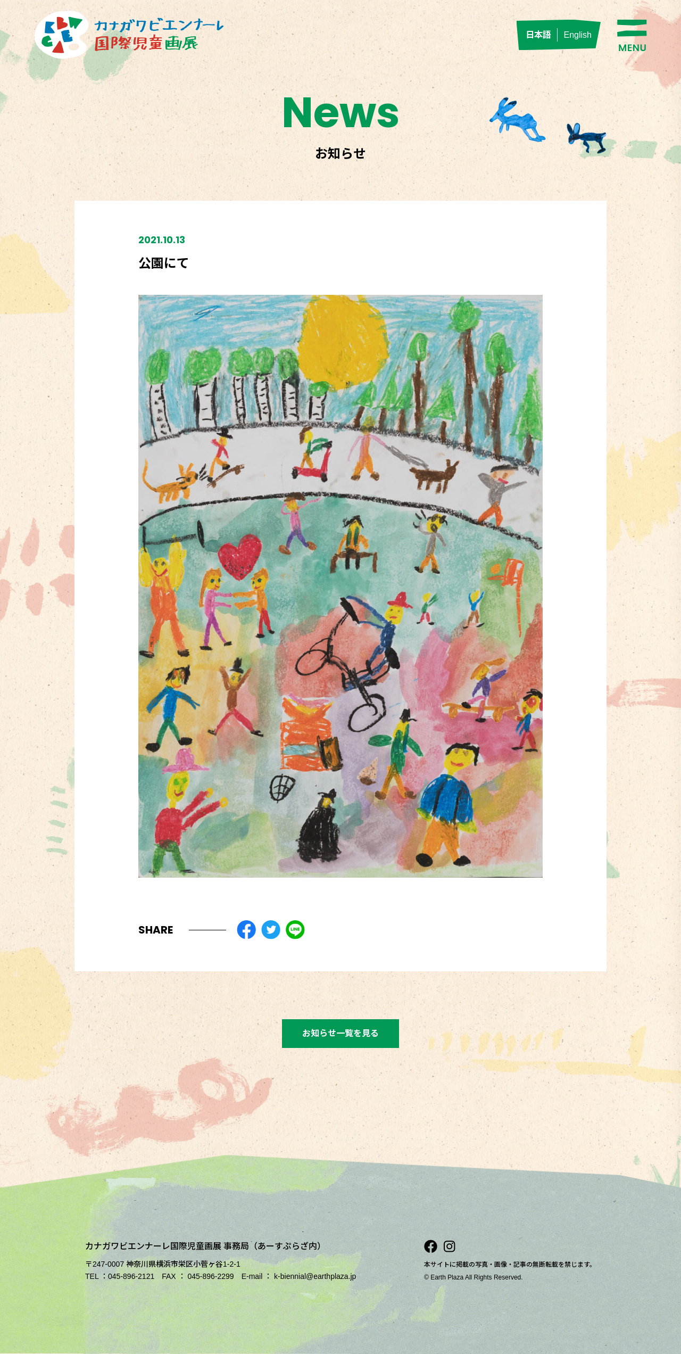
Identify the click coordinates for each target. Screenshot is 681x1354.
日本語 (538, 34)
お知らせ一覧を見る (340, 1033)
